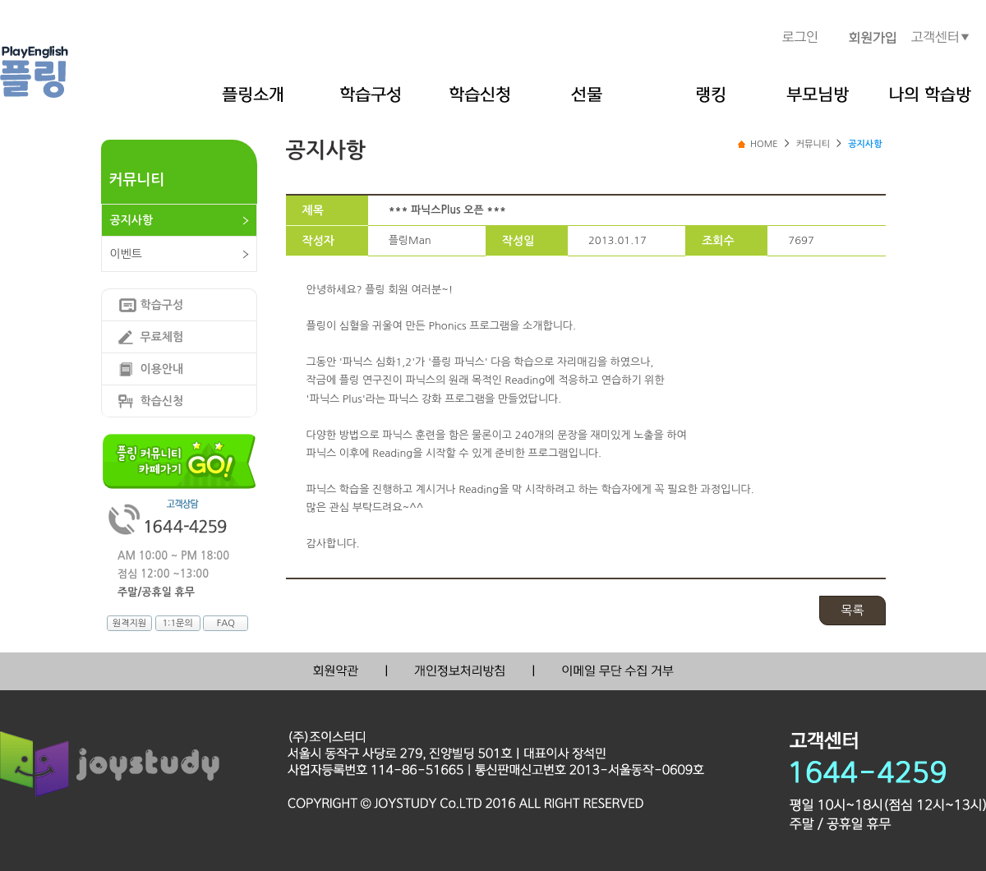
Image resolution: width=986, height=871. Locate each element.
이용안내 (162, 369)
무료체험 (162, 337)
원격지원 (129, 623)
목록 (852, 610)
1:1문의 (177, 623)
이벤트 (126, 254)
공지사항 (132, 220)
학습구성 (162, 305)
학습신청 (162, 401)
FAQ (226, 623)
